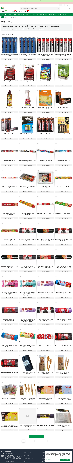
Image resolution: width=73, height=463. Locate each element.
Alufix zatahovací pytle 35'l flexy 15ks (63, 345)
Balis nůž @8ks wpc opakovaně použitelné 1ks (63, 373)
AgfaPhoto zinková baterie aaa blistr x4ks (27, 81)
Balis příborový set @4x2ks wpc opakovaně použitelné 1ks (28, 399)
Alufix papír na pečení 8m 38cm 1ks (45, 213)
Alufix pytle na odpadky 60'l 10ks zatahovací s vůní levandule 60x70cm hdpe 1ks (27, 320)
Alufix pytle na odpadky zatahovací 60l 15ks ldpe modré (9, 346)
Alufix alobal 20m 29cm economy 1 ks (45, 161)
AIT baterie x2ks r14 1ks (63, 107)
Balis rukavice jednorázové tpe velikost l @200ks (45, 399)
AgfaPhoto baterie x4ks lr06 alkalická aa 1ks (27, 55)
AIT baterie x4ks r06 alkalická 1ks (63, 133)
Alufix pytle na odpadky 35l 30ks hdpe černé (63, 293)
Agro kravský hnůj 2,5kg (45, 80)
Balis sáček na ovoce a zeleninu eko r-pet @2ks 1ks (28, 426)
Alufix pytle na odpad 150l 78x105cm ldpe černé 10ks (63, 240)
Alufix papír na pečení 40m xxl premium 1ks (9, 214)
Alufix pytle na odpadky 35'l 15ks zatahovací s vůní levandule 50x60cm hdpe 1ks (45, 294)
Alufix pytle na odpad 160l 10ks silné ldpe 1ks (9, 267)
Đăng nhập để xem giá (9, 59)
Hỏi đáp (25, 460)
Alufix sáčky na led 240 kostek (45, 345)
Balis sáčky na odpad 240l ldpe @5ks (45, 425)
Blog (25, 461)
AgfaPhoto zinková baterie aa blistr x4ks (10, 81)
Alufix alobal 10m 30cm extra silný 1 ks (27, 161)
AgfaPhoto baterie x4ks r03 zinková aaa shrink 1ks (45, 55)
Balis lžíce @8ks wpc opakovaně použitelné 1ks (45, 373)
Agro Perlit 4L (63, 80)
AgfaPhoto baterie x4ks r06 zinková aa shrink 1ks (63, 55)
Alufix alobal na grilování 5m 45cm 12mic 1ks (9, 187)
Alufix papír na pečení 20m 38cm (63, 186)
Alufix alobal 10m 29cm (9, 160)
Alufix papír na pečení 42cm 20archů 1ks (27, 214)
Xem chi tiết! (57, 1)
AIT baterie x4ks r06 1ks (45, 133)
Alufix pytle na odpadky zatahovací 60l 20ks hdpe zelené (27, 346)
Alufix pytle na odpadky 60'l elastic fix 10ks (63, 320)
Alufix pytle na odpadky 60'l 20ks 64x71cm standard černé (45, 320)
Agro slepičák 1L (9, 107)
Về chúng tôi (26, 455)
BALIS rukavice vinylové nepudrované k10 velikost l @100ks (63, 399)
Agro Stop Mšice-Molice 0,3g (27, 107)
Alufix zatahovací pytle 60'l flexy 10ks (9, 372)
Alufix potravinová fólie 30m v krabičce (9, 240)
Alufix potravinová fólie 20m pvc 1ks (63, 213)
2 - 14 (56, 441)
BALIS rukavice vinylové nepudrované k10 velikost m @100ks (9, 426)
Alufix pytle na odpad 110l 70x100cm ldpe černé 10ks (27, 240)
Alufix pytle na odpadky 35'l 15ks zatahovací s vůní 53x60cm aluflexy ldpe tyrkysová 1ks (27, 294)
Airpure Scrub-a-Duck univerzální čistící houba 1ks (45, 108)
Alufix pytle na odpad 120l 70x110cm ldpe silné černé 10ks (45, 240)
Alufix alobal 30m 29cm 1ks (63, 160)
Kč (60, 5)
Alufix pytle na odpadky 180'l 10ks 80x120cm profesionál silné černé (45, 267)
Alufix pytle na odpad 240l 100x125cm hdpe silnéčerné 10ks (27, 267)
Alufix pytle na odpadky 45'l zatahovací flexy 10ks (9, 320)
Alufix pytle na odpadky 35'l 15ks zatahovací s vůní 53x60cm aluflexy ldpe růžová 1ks (9, 294)
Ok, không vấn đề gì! (65, 459)
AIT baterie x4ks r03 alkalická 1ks (27, 133)
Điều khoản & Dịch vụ (29, 458)
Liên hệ (43, 455)
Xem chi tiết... (49, 459)
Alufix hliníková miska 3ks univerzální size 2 (45, 187)
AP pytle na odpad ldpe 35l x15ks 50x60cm (27, 373)
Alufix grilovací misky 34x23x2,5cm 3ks (27, 187)
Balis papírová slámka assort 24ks (9, 398)
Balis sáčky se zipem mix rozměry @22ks (63, 426)
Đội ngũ (25, 456)
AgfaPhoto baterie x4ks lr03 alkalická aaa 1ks (9, 55)
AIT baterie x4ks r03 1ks (9, 133)
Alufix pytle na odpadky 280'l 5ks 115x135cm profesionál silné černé (63, 267)
